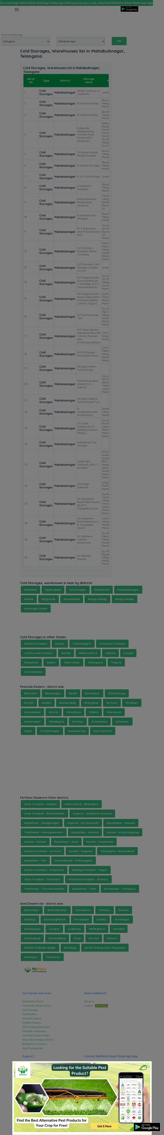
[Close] (144, 1066)
